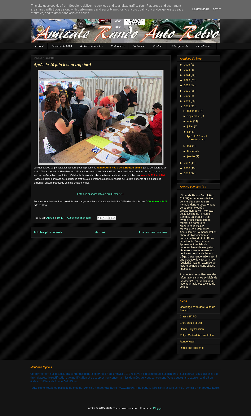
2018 (187, 106)
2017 (187, 162)
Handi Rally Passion (192, 329)
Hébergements (179, 46)
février (191, 151)
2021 (187, 90)
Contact (157, 46)
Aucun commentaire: (79, 217)
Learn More (200, 9)
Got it (217, 9)
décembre (193, 110)
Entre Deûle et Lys (191, 322)
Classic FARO (188, 316)
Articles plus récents (48, 232)
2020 (187, 95)
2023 (187, 80)
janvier (191, 156)
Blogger (157, 408)
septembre (193, 116)
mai (189, 145)
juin (189, 131)
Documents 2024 (62, 46)
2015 (187, 173)
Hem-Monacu (204, 46)
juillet (190, 126)
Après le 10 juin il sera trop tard (62, 65)
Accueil (39, 46)
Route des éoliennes (192, 347)
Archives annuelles (91, 46)
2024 (187, 75)
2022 (187, 85)
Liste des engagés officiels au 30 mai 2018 (100, 194)
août (190, 121)
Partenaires (118, 46)
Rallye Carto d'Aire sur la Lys (197, 335)
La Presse (139, 46)
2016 (187, 168)
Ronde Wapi (187, 341)
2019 (187, 101)
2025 (187, 69)
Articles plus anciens (153, 232)
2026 (187, 64)
